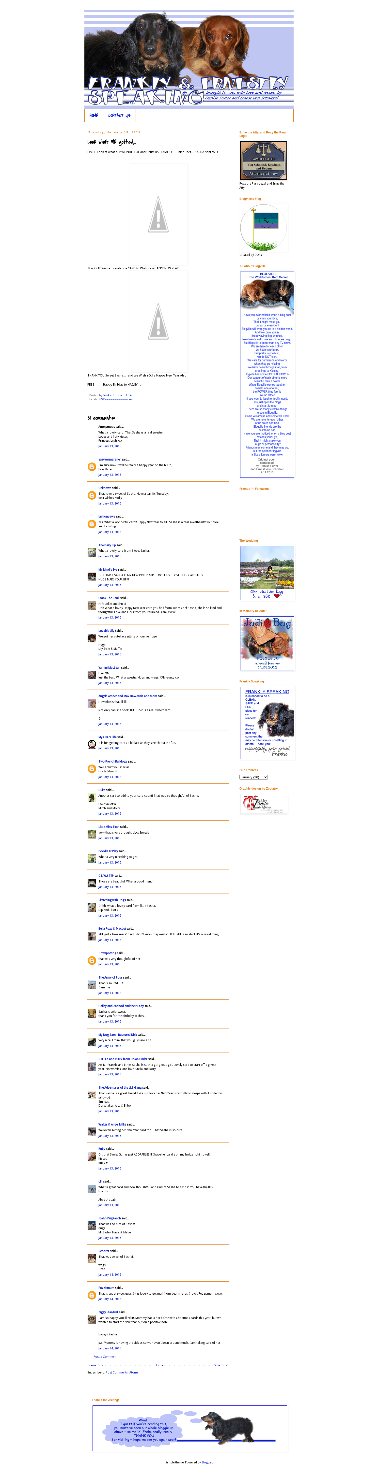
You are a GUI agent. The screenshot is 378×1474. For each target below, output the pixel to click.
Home (159, 1365)
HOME (94, 115)
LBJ (100, 1181)
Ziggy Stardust (108, 1312)
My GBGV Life (107, 737)
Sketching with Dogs (112, 900)
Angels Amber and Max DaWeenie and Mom (127, 696)
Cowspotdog (107, 953)
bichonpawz (106, 516)
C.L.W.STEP (106, 876)
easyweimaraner (109, 459)
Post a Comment (105, 1356)
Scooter (103, 1251)
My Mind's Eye (107, 569)
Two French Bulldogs (112, 761)
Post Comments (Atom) (122, 1372)
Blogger (207, 1462)
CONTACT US (119, 115)
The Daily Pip (107, 545)
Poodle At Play (108, 851)
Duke (101, 790)
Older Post (221, 1365)
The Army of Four (110, 977)
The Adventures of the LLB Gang (120, 1087)
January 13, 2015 (109, 446)
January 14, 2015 (109, 1274)
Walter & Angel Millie (112, 1124)
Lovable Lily (106, 631)
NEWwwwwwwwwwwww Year (116, 399)
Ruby (101, 1149)
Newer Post (96, 1365)
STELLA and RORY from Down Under (122, 1059)
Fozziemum (106, 1288)
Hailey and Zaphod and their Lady (121, 1006)
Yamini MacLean (109, 667)
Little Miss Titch (108, 827)
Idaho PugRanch (109, 1218)
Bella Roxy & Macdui (112, 928)
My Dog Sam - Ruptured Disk (117, 1035)
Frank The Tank (108, 598)
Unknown (104, 488)
